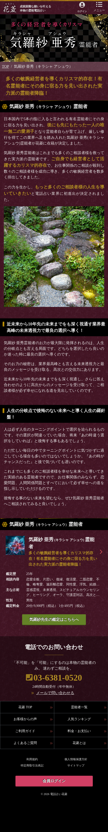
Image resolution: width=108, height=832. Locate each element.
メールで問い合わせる (55, 693)
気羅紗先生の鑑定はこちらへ (54, 619)
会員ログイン (54, 781)
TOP (5, 66)
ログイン (82, 11)
